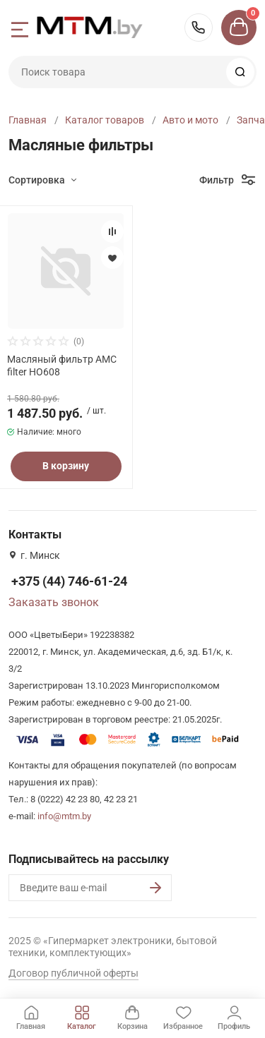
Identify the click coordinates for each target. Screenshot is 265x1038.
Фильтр (216, 180)
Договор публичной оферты (73, 973)
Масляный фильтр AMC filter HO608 (62, 366)
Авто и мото (190, 120)
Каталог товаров (104, 120)
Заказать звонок (53, 602)
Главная (27, 120)
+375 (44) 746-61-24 (198, 27)
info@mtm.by (64, 816)
